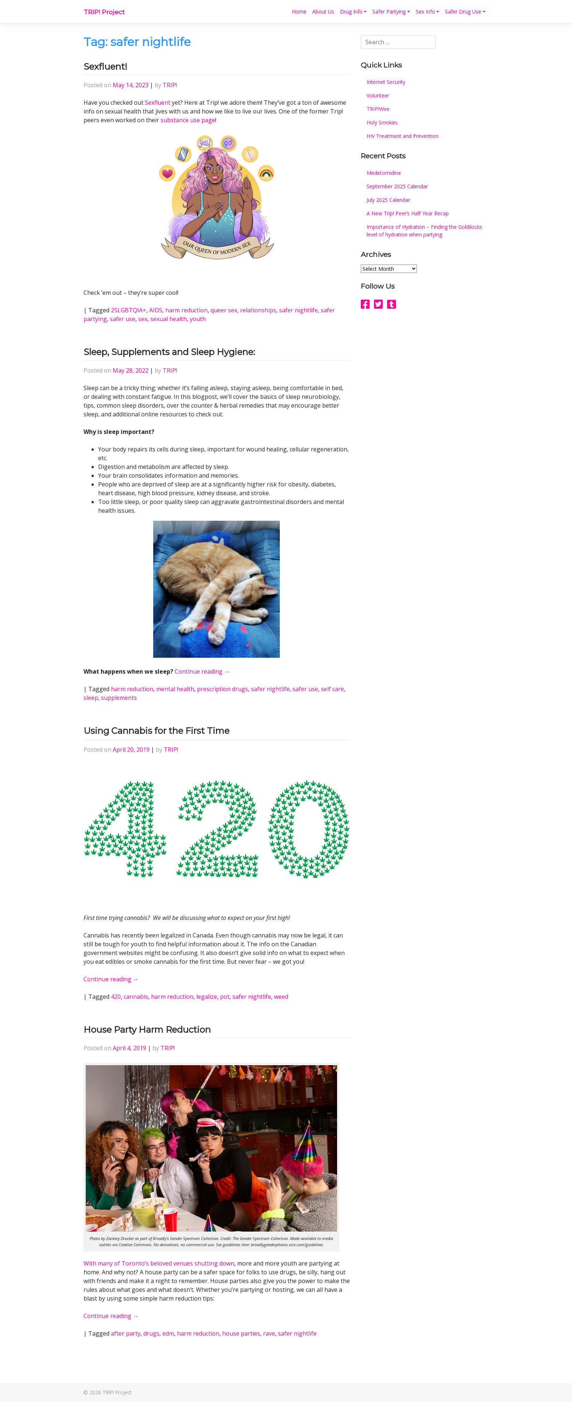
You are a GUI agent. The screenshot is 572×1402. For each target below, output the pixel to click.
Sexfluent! (105, 66)
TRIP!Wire (378, 108)
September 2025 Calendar (397, 186)
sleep (91, 698)
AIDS (155, 310)
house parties (241, 1333)
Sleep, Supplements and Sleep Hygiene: (169, 352)
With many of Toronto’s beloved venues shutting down (159, 1263)
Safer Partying (389, 11)
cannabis (136, 997)
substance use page (188, 120)
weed (281, 997)
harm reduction (186, 310)
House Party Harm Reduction (147, 1029)
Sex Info (425, 11)
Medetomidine (384, 172)
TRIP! (170, 85)
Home (299, 11)
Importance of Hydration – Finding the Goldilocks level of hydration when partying (424, 230)
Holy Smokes (382, 122)
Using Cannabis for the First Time (156, 730)
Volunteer (378, 95)
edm (168, 1333)
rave (269, 1333)
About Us (323, 11)
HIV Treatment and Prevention (402, 135)
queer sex (223, 310)
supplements (119, 698)
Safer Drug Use (463, 11)
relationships (258, 310)
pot (224, 997)
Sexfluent (157, 103)
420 (116, 997)
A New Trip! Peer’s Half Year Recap (408, 213)
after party (125, 1333)
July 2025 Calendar (388, 199)
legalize (206, 997)
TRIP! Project (104, 12)
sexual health (168, 319)
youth (198, 319)
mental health (175, 689)
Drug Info (351, 11)
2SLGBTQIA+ (128, 310)
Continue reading (202, 671)
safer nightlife (298, 310)
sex (142, 319)
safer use (122, 319)
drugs (151, 1333)
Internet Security (386, 81)
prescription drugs (222, 689)
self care (332, 689)
